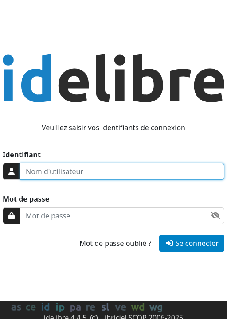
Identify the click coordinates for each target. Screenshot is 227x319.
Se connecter (192, 243)
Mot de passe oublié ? (115, 243)
